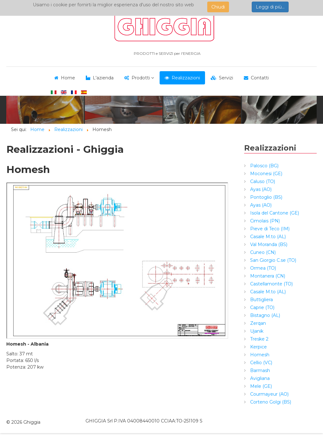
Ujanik (256, 331)
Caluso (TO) (262, 181)
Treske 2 (258, 339)
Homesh (259, 355)
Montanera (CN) (267, 276)
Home (68, 78)
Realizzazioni (186, 78)
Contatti (260, 78)
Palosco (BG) (264, 166)
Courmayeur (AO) (269, 394)
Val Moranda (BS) (268, 244)
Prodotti (141, 78)
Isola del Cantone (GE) (274, 213)
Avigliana (259, 378)
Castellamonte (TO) (271, 284)
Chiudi (218, 7)
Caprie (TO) (261, 307)
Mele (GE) (260, 386)
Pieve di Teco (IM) (269, 229)
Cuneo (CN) (262, 252)
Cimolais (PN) (264, 221)
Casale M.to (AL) (267, 236)
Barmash (259, 370)
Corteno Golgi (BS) (270, 402)
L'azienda (103, 78)
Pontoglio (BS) (265, 197)
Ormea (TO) (262, 268)
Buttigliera (261, 299)
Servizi (226, 78)
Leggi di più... (270, 7)
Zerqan (257, 323)
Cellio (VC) (260, 362)
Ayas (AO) (260, 189)
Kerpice (258, 347)
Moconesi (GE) (265, 173)
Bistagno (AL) (264, 315)
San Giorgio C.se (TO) (272, 260)
